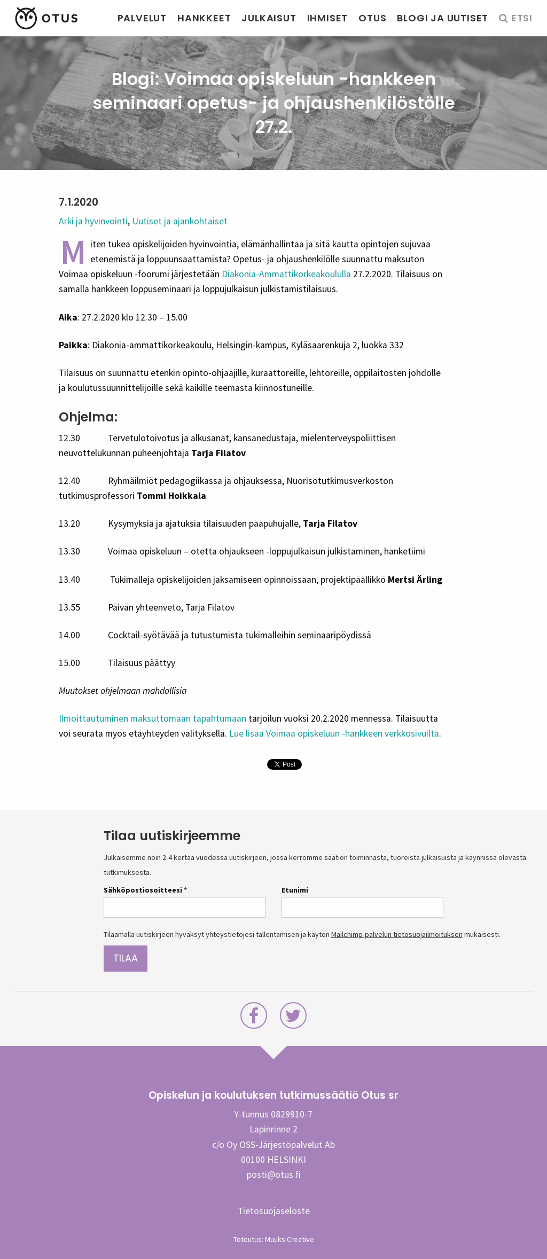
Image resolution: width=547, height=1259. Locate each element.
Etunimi (295, 890)
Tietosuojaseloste (274, 1211)
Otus (372, 18)
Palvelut (142, 18)
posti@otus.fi (274, 1174)
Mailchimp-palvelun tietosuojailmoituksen (397, 934)
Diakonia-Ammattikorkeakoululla (286, 274)
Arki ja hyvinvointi (93, 221)
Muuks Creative (289, 1239)
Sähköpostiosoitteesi (145, 890)
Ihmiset (327, 18)
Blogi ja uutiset (442, 18)
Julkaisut (268, 18)
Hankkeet (204, 18)
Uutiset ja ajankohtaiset (180, 221)
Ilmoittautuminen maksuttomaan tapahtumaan (152, 718)
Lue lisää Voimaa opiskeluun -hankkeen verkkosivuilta (334, 733)
